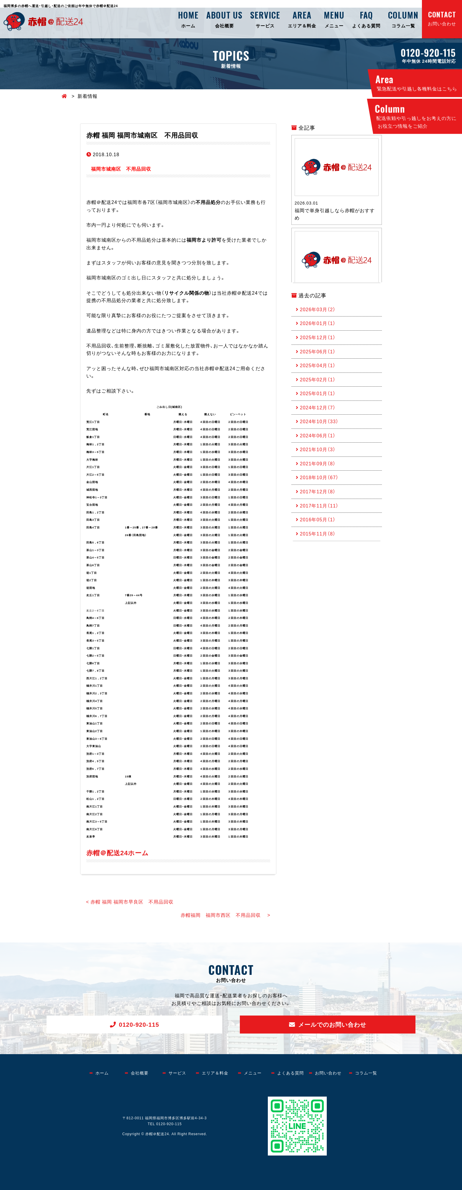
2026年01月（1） (318, 323)
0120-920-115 (139, 1024)
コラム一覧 (403, 19)
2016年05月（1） (318, 519)
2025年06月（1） (318, 351)
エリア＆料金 (302, 19)
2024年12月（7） (318, 407)
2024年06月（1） (318, 435)
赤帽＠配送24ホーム (117, 852)
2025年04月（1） (318, 365)
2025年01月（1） (318, 393)
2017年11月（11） (319, 505)
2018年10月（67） (319, 477)
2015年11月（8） (318, 533)
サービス (265, 19)
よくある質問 (366, 19)
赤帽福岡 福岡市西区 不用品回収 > (225, 914)
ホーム (188, 19)
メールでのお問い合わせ (332, 1024)
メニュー (334, 19)
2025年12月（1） (318, 337)
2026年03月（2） (318, 309)
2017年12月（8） (318, 491)
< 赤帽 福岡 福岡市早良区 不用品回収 (130, 901)
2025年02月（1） (318, 379)
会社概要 (224, 19)
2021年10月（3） (318, 449)
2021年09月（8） (318, 463)
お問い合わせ (442, 18)
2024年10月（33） (319, 421)
